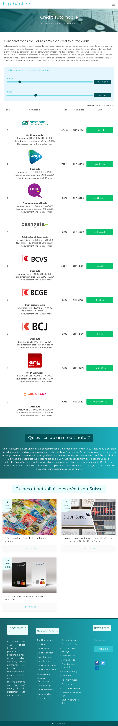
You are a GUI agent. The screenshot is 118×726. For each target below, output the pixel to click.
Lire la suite (29, 548)
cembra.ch (100, 164)
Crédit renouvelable (46, 670)
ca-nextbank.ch (100, 130)
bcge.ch (100, 300)
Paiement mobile (70, 680)
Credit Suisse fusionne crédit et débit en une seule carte (27, 598)
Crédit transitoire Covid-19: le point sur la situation (25, 539)
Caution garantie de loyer (71, 701)
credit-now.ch (100, 198)
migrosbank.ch (100, 402)
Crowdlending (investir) (68, 665)
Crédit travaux (44, 648)
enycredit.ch (100, 368)
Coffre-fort (66, 676)
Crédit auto (42, 644)
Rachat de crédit (45, 657)
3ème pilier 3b (68, 660)
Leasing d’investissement (45, 679)
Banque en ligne (45, 694)
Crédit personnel (45, 640)
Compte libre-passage (68, 650)
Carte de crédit (44, 698)
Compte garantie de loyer (71, 694)
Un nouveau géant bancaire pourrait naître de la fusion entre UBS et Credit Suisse (87, 539)
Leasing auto (43, 674)
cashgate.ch (100, 232)
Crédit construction (46, 665)
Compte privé (68, 684)
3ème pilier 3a (68, 656)
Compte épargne (69, 640)
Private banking (69, 671)
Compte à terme (69, 644)
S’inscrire (103, 649)
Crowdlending (44, 685)
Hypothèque (43, 661)
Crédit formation (45, 653)
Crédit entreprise (45, 690)
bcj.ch (100, 334)
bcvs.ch (100, 266)
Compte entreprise (70, 688)
